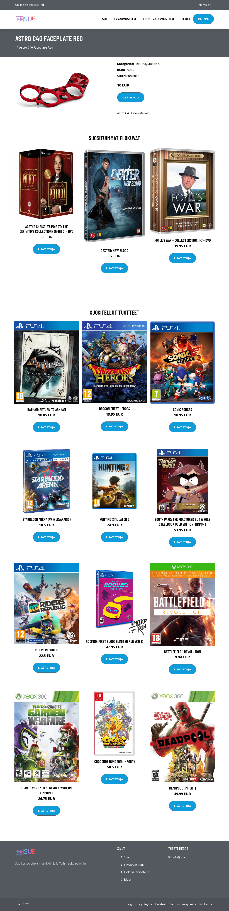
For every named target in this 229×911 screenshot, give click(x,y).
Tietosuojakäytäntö (182, 904)
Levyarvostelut (125, 19)
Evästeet (160, 904)
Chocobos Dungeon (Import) (114, 761)
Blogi (185, 19)
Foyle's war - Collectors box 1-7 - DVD (182, 240)
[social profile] (42, 4)
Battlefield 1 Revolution (182, 651)
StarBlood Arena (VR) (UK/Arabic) (47, 519)
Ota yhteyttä (143, 904)
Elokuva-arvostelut (159, 19)
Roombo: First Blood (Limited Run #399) (114, 641)
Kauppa (203, 19)
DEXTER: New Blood (114, 250)
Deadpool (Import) (182, 788)
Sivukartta (205, 904)
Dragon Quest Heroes (114, 408)
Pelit (137, 64)
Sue (104, 19)
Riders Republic (46, 650)
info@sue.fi (204, 4)
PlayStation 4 (150, 64)
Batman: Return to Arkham (46, 409)
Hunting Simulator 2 (114, 519)
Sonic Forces (182, 409)
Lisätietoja (130, 97)
